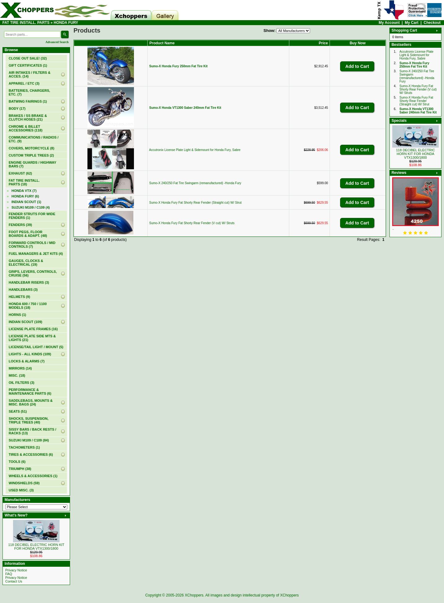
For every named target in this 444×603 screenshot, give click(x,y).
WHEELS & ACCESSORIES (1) (33, 476)
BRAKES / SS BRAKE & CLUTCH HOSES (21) (28, 117)
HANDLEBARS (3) (23, 289)
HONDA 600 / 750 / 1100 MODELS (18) (28, 305)
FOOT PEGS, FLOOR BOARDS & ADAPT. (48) (28, 233)
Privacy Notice (16, 570)
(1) (28, 65)
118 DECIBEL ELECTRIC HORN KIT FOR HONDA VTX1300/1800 (36, 546)
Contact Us (13, 581)
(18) (24, 182)
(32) (28, 58)
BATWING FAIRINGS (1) (28, 101)
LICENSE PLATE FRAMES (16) (33, 329)
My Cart (412, 22)
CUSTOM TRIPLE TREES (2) (31, 155)
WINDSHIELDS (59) (24, 483)
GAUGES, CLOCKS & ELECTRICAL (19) (26, 262)
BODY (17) (17, 108)
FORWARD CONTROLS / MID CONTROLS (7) (32, 244)
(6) (25, 196)
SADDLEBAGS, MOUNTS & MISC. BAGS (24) (31, 402)
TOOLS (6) (17, 461)
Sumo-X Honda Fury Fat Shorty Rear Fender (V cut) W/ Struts (191, 223)
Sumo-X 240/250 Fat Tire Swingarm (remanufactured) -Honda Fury (195, 183)
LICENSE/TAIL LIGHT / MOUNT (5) (36, 347)
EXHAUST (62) (20, 173)
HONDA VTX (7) (24, 191)
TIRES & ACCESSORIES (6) (31, 454)
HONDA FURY (66, 22)
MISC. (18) (17, 375)
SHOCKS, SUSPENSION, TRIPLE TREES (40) (28, 420)
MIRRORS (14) (20, 368)
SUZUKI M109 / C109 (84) (29, 440)
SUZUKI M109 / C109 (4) (30, 207)
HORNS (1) (17, 315)
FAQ (8, 574)
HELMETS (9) (19, 297)
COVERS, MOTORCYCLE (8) (31, 148)
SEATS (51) (18, 411)
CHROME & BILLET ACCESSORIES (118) (25, 128)
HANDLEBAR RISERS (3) (29, 282)
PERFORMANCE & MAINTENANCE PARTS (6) (30, 391)
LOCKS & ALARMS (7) (27, 361)
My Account (389, 22)
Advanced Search (57, 42)
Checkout (432, 22)
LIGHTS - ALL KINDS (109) (30, 354)
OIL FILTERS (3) (21, 382)
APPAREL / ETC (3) (24, 83)
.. (393, 228)
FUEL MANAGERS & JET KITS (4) (36, 253)
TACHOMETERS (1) (24, 447)
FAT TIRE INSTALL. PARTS (26, 22)
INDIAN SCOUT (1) (26, 202)
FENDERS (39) (20, 225)
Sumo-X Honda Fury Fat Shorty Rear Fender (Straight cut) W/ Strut (195, 202)
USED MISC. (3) (21, 490)
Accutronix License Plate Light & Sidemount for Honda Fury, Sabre (195, 150)
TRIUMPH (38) (20, 469)
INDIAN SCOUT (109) (25, 322)
